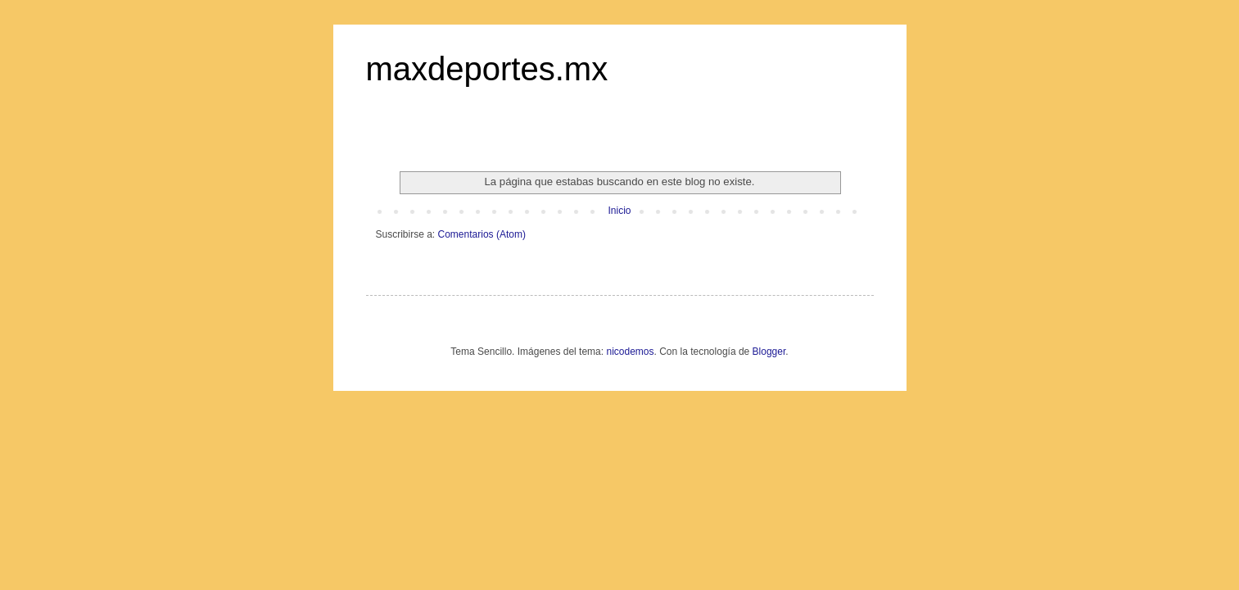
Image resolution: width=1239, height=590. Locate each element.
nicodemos (629, 351)
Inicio (619, 210)
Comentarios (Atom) (482, 234)
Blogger (769, 351)
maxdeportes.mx (487, 69)
